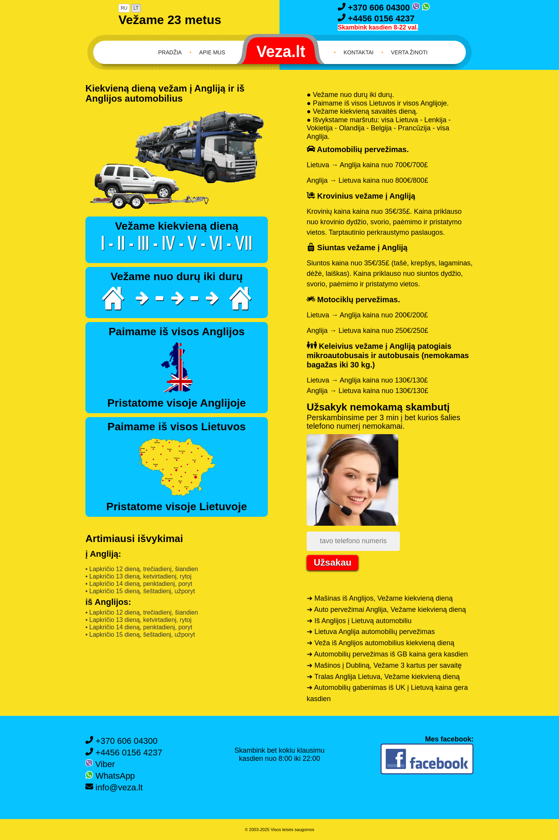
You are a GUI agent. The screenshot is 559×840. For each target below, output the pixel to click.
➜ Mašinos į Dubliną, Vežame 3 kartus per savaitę (384, 665)
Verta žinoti (409, 52)
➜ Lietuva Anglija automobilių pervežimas (371, 632)
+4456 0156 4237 (376, 18)
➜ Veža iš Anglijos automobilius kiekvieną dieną (380, 643)
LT (136, 8)
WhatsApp (110, 776)
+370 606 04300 (375, 7)
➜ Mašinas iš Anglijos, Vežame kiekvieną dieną (380, 598)
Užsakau (332, 562)
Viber (100, 764)
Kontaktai (358, 52)
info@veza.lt (114, 787)
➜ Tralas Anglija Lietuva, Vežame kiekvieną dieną (383, 677)
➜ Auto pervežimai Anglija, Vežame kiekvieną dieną (386, 609)
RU (124, 8)
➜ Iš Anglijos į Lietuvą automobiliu (359, 621)
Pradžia (170, 52)
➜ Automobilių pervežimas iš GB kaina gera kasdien (387, 654)
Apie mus (212, 52)
